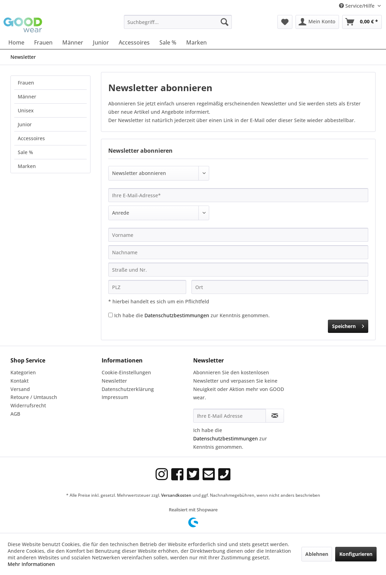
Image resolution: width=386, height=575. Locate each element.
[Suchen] (224, 22)
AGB (15, 413)
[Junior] (101, 42)
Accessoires (31, 138)
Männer (27, 96)
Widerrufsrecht (28, 405)
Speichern (348, 325)
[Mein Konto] (317, 22)
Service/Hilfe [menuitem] (357, 5)
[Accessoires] (134, 42)
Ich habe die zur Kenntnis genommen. (192, 315)
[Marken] (196, 42)
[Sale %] (168, 42)
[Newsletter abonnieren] (275, 416)
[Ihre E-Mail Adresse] (229, 416)
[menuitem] (178, 22)
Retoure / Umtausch (33, 397)
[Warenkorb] (362, 22)
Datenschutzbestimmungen (176, 315)
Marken (27, 166)
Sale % (25, 152)
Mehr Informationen (31, 564)
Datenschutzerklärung (128, 389)
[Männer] (72, 42)
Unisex (26, 110)
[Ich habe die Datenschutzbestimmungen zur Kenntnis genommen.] (110, 315)
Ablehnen (316, 554)
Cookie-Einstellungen (126, 372)
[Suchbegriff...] (178, 22)
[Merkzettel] (284, 22)
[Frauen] (43, 42)
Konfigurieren (355, 554)
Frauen (26, 82)
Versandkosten (176, 495)
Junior (25, 124)
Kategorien (23, 372)
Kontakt (19, 380)
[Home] (16, 42)
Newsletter (114, 380)
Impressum (115, 397)
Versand (20, 389)
